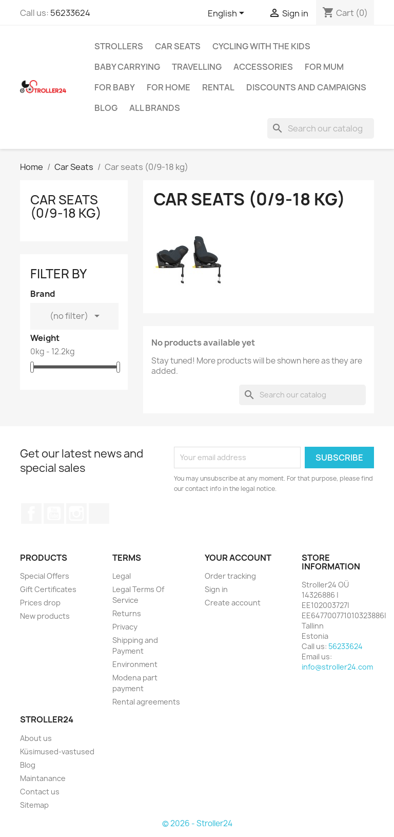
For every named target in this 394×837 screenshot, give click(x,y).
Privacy (124, 627)
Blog (105, 107)
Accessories (263, 66)
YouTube (54, 513)
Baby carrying (127, 66)
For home (168, 87)
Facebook (31, 513)
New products (45, 616)
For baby (114, 87)
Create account (233, 602)
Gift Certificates (48, 589)
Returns (126, 613)
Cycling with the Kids (261, 46)
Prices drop (40, 602)
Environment (134, 664)
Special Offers (44, 576)
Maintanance (43, 778)
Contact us (40, 791)
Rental (218, 87)
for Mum (324, 66)
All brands (154, 107)
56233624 (70, 12)
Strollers (118, 46)
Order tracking (230, 576)
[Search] (320, 128)
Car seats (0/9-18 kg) (66, 206)
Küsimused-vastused (57, 751)
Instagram (76, 513)
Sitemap (34, 805)
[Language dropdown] (228, 14)
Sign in (216, 589)
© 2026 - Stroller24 (197, 823)
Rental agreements (146, 702)
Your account (238, 557)
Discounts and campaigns (306, 87)
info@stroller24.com (337, 667)
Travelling (197, 66)
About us (36, 738)
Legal (121, 576)
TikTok (99, 513)
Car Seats (178, 46)
